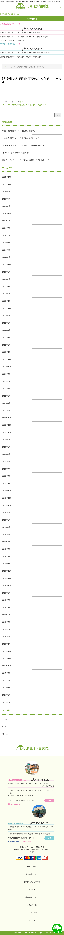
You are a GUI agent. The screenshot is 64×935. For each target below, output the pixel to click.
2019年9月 (6, 513)
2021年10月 (7, 367)
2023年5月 (6, 279)
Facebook (13, 841)
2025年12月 (7, 177)
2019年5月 (6, 534)
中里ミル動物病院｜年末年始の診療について (19, 131)
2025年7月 (6, 199)
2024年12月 (7, 214)
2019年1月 (6, 564)
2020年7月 (6, 454)
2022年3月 (6, 338)
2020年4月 (6, 469)
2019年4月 (6, 542)
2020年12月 (7, 418)
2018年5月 (6, 622)
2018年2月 (6, 637)
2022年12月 (7, 308)
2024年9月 (6, 221)
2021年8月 (6, 381)
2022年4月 (6, 330)
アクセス (32, 920)
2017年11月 (7, 658)
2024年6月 (6, 235)
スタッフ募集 (32, 913)
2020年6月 (6, 462)
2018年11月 (7, 578)
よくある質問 (32, 905)
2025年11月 (7, 184)
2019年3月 (6, 549)
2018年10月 (7, 586)
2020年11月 (7, 425)
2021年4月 (6, 403)
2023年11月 (7, 265)
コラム (5, 719)
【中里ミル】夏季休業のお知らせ (15, 153)
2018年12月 (7, 571)
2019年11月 (7, 498)
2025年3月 (6, 206)
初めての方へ (32, 866)
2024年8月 (6, 228)
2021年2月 (6, 410)
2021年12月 (7, 359)
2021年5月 (6, 396)
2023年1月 (6, 301)
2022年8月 (6, 316)
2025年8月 (6, 192)
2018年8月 (6, 600)
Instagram (14, 804)
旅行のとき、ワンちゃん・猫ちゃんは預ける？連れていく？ (26, 160)
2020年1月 (6, 483)
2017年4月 (6, 702)
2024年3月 (6, 257)
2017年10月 (7, 666)
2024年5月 (6, 243)
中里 (21, 102)
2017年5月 (6, 695)
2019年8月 (6, 520)
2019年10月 (7, 505)
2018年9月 (6, 593)
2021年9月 (6, 374)
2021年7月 (6, 389)
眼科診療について (32, 897)
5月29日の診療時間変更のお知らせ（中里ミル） (25, 105)
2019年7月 (6, 527)
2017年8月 (6, 680)
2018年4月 (6, 629)
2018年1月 (6, 644)
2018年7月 (6, 607)
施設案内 (32, 890)
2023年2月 (6, 294)
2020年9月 (6, 440)
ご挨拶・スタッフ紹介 (32, 882)
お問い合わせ (32, 19)
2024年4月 (6, 250)
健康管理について (32, 874)
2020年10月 (7, 432)
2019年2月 (6, 556)
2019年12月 (7, 491)
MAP (49, 800)
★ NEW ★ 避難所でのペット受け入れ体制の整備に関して (25, 145)
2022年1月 (6, 352)
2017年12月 (7, 651)
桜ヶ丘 (5, 734)
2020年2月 (6, 476)
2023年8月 (6, 272)
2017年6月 (6, 688)
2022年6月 (6, 323)
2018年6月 (6, 615)
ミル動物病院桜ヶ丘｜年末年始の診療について (20, 138)
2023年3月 (6, 286)
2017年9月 (6, 673)
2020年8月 (6, 447)
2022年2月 (6, 345)
